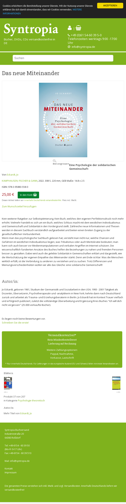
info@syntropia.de (83, 47)
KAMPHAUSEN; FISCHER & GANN (19, 180)
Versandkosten (72, 485)
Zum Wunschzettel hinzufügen (19, 206)
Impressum (11, 472)
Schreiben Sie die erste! (15, 322)
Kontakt (9, 468)
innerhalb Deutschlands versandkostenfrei (42, 200)
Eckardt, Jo (12, 174)
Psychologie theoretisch (31, 400)
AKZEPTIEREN (110, 5)
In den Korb (28, 195)
